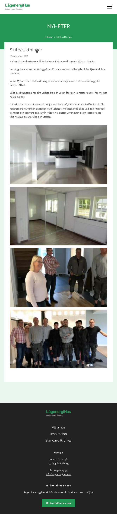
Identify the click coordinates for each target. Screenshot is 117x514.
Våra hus (58, 427)
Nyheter (49, 37)
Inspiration (58, 433)
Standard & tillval (58, 440)
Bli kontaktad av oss (58, 503)
